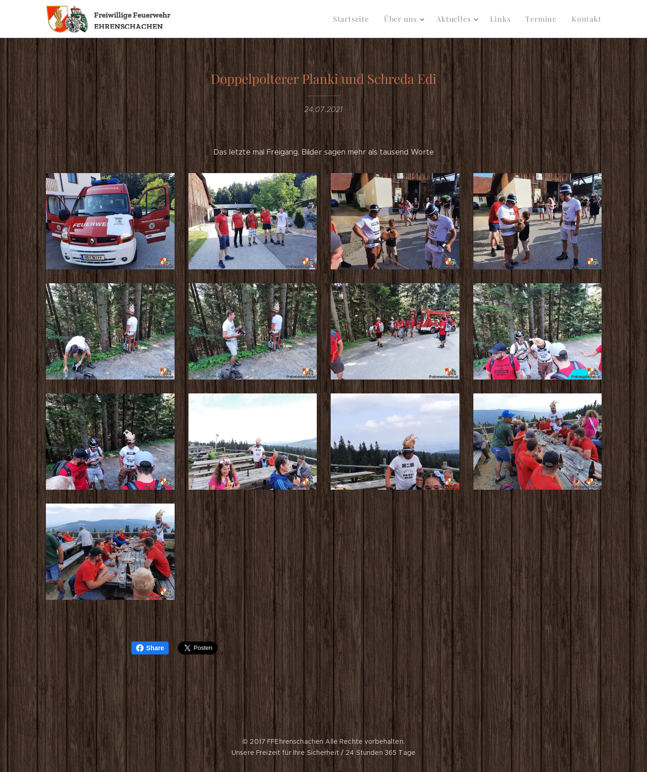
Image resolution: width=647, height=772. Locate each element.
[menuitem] (362, 19)
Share (150, 648)
